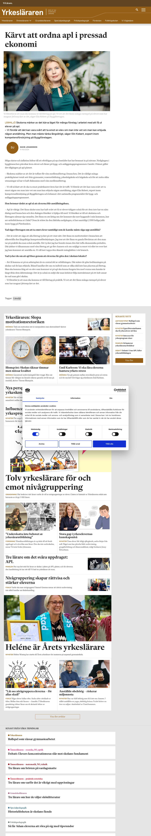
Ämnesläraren (22, 20)
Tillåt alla (109, 444)
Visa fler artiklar (57, 719)
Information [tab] (75, 398)
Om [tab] (110, 398)
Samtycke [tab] (40, 398)
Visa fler (129, 363)
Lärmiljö (17, 301)
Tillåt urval (75, 444)
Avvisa (41, 444)
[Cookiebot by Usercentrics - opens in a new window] (115, 390)
